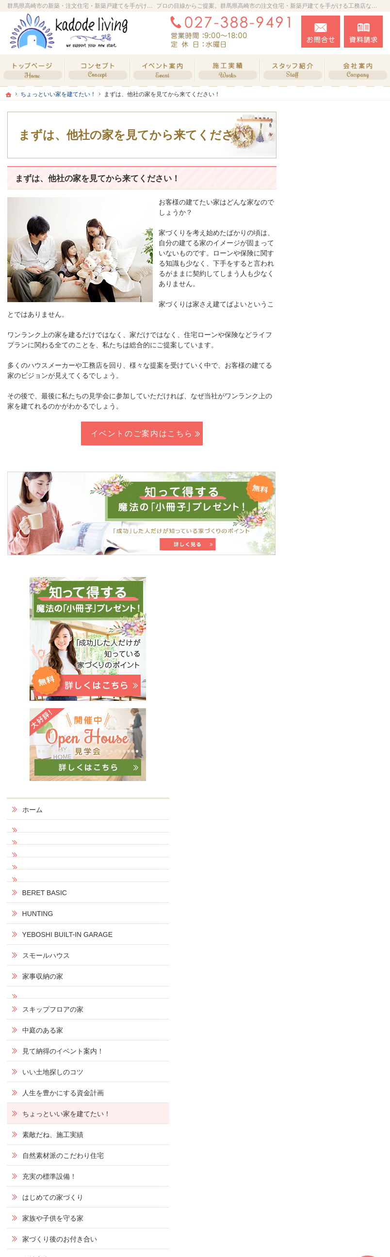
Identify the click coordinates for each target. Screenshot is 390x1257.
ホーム (317, 302)
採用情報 (320, 884)
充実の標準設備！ (334, 712)
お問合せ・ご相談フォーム (324, 1173)
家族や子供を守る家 (337, 754)
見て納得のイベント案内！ (340, 557)
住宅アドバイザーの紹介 (340, 858)
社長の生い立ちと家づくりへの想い (340, 829)
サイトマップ (327, 997)
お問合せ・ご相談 (334, 934)
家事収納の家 (327, 477)
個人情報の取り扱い (337, 976)
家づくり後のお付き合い (340, 779)
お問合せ (320, 32)
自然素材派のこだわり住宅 (340, 687)
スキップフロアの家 (337, 511)
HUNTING (322, 406)
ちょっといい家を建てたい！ (340, 636)
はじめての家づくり (337, 733)
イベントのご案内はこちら (142, 433)
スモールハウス (330, 456)
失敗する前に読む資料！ (337, 909)
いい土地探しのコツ (337, 582)
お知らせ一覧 (327, 955)
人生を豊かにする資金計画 (340, 607)
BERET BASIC (329, 386)
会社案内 (320, 804)
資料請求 (363, 32)
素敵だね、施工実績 (337, 662)
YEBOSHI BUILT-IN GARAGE (336, 432)
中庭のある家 (327, 532)
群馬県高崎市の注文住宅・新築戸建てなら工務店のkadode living (246, 1238)
